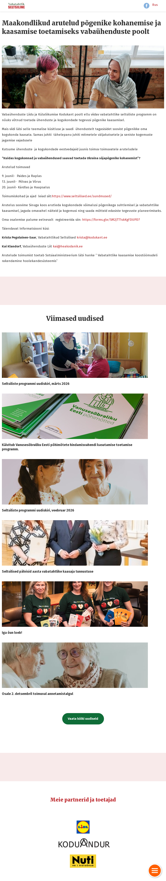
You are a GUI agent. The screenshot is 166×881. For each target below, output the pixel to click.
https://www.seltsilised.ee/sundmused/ (82, 196)
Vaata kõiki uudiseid (83, 719)
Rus (155, 5)
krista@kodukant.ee (92, 237)
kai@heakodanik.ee (68, 246)
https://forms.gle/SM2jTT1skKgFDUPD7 (111, 220)
